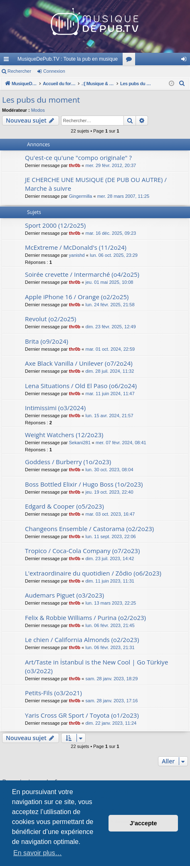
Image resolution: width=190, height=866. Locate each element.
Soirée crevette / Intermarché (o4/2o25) (82, 274)
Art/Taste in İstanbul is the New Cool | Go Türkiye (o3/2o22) (96, 666)
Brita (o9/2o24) (46, 341)
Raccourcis (7, 60)
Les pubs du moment (41, 99)
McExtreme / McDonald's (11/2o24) (75, 247)
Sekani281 (80, 442)
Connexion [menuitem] (185, 60)
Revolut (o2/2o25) (50, 319)
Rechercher (19, 71)
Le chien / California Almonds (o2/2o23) (82, 639)
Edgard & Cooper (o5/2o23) (64, 506)
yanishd (77, 255)
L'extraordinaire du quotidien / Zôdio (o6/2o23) (93, 573)
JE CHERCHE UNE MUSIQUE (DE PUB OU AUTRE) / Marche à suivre (96, 183)
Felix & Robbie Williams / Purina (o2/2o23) (85, 617)
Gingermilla (80, 196)
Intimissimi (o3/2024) (55, 407)
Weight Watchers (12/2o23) (64, 435)
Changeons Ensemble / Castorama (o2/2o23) (89, 528)
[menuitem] (182, 83)
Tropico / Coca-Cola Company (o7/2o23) (82, 550)
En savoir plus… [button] (37, 852)
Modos (38, 110)
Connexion (54, 71)
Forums (130, 60)
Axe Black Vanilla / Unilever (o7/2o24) (79, 363)
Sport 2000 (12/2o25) (55, 225)
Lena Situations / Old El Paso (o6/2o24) (81, 385)
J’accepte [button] (143, 823)
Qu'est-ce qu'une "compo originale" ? (78, 157)
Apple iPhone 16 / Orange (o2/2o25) (76, 297)
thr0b (75, 165)
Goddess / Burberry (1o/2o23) (68, 462)
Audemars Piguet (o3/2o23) (64, 595)
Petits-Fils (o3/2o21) (53, 693)
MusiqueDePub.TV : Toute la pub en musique (67, 59)
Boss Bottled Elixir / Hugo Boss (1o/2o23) (84, 484)
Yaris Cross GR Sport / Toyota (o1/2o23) (82, 715)
